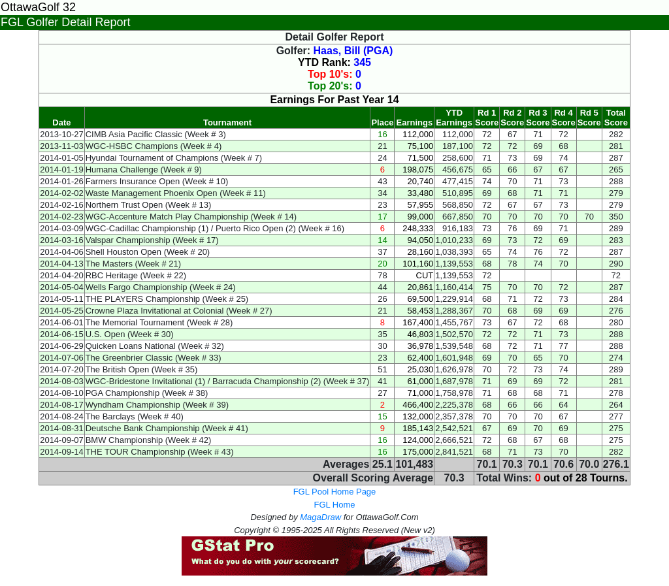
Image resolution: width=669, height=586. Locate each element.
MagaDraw (320, 517)
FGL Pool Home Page (334, 491)
